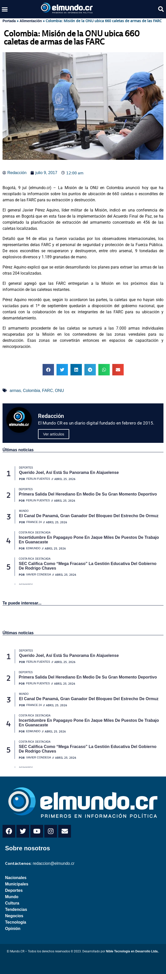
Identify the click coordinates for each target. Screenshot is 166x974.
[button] (5, 9)
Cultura (12, 903)
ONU (59, 390)
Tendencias (16, 909)
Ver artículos (53, 434)
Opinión (12, 928)
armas (15, 390)
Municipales (16, 884)
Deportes (14, 890)
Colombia (31, 390)
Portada (9, 21)
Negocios (14, 916)
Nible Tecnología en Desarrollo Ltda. (132, 951)
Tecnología (15, 922)
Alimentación (31, 21)
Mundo (11, 897)
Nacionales (15, 878)
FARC (47, 390)
